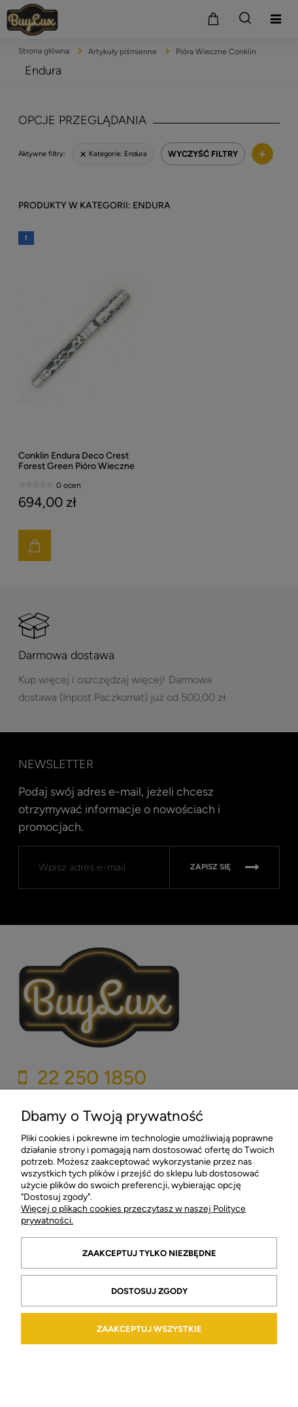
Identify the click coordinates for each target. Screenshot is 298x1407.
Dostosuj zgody (149, 1291)
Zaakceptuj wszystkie (149, 1329)
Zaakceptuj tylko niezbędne (149, 1253)
